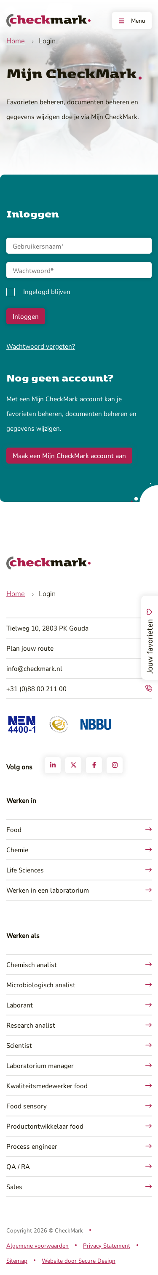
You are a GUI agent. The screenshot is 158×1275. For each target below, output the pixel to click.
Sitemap (16, 1260)
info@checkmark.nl (34, 668)
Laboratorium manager (40, 1065)
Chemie (17, 849)
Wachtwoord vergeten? (40, 346)
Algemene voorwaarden (37, 1245)
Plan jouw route (30, 648)
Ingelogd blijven (46, 291)
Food (13, 829)
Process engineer (31, 1146)
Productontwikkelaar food (44, 1125)
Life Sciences (25, 869)
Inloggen (26, 316)
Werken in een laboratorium (47, 889)
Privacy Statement (106, 1245)
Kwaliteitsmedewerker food (47, 1085)
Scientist (19, 1045)
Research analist (30, 1025)
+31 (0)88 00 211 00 (36, 688)
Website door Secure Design (78, 1260)
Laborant (19, 1004)
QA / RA (18, 1166)
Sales (14, 1186)
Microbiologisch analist (40, 984)
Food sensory (26, 1105)
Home (15, 40)
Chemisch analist (31, 964)
